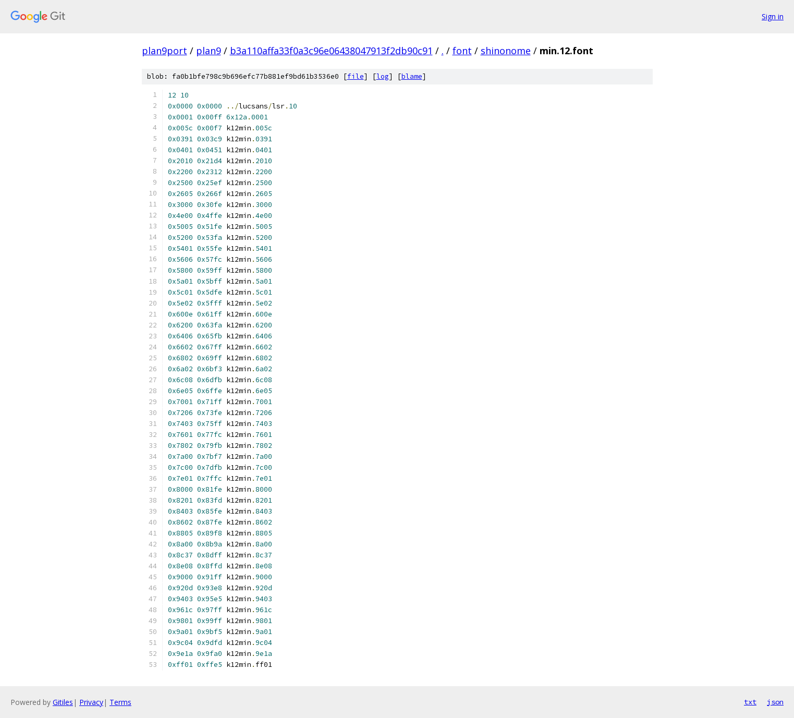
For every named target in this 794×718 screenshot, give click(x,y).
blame (411, 76)
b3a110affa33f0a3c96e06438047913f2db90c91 (331, 50)
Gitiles (63, 702)
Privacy (91, 702)
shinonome (506, 50)
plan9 (208, 50)
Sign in (773, 16)
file (355, 76)
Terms (120, 702)
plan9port (164, 50)
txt (750, 702)
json (775, 702)
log (382, 76)
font (462, 50)
